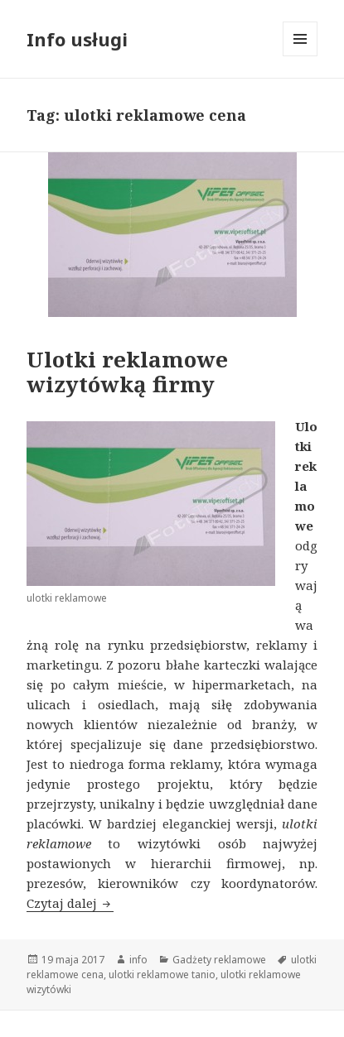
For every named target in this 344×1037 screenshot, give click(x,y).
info (138, 960)
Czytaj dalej (70, 903)
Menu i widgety (300, 55)
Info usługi (77, 38)
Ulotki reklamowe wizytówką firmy (127, 371)
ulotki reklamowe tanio (162, 974)
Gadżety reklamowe (219, 960)
